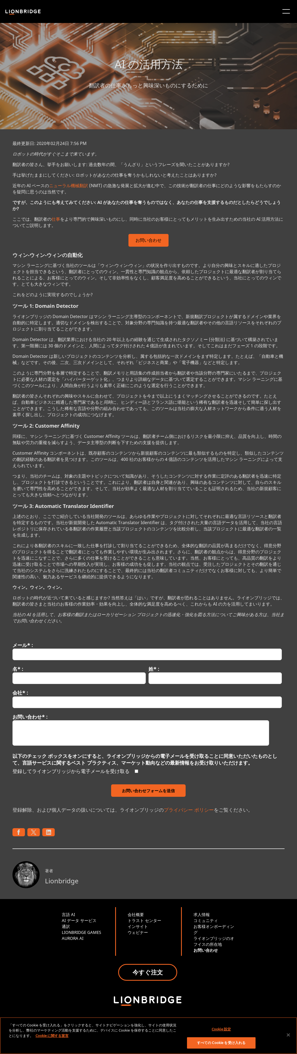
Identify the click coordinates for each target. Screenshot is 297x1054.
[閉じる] (288, 1035)
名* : (17, 669)
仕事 (55, 219)
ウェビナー (138, 932)
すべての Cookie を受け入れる (221, 1042)
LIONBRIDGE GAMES (81, 932)
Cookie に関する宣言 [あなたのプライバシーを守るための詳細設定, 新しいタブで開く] (52, 1035)
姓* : (153, 669)
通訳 (66, 926)
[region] (148, 1035)
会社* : (20, 692)
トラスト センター (144, 920)
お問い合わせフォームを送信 (148, 790)
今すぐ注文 (148, 972)
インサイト (138, 926)
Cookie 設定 (221, 1029)
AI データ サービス (79, 920)
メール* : (22, 645)
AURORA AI (72, 938)
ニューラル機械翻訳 (68, 186)
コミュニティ (205, 920)
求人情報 (201, 914)
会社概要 (136, 914)
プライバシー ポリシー (189, 810)
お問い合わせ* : (29, 716)
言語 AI (68, 914)
